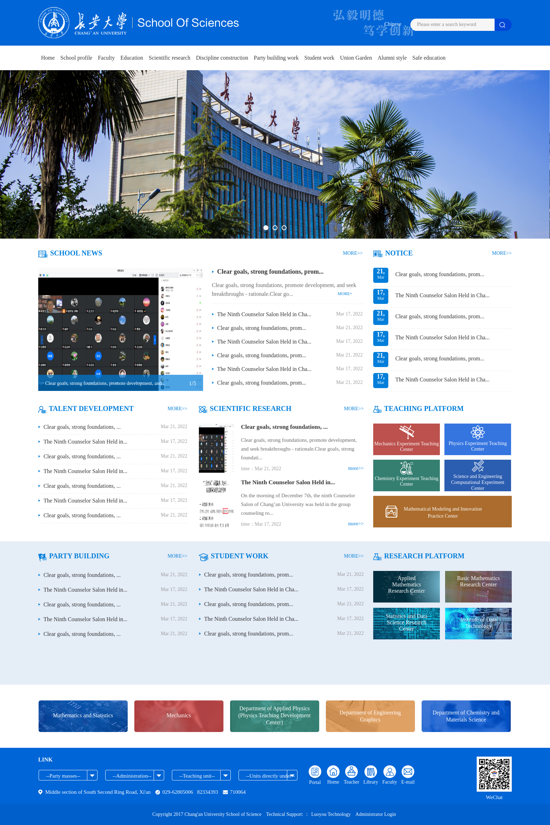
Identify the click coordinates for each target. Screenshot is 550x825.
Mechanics (179, 715)
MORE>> (353, 253)
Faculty (106, 58)
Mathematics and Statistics (83, 715)
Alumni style (392, 58)
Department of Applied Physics (274, 715)
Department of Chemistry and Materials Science (465, 716)
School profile (76, 58)
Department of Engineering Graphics (370, 716)
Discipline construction (222, 58)
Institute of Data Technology (478, 623)
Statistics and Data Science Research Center (406, 622)
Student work (319, 58)
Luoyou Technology (331, 814)
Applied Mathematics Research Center (406, 584)
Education (131, 58)
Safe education (429, 58)
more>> (356, 468)
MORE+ (345, 293)
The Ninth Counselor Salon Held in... (85, 442)
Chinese (392, 24)
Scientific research (169, 58)
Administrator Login (375, 814)
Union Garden (356, 58)
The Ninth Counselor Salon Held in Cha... (264, 314)
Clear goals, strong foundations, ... (82, 427)
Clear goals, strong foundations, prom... (270, 271)
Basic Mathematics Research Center (478, 581)
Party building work (276, 58)
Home (48, 58)
